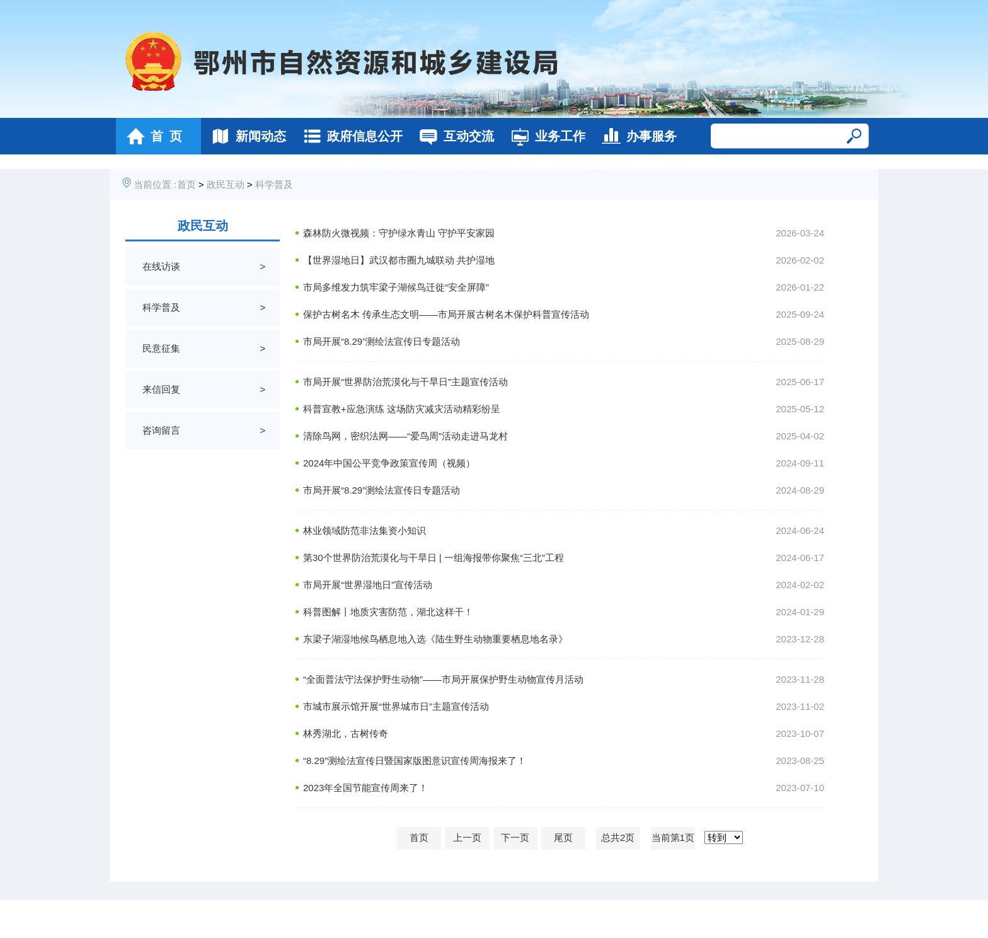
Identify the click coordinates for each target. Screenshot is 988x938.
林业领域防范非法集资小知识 (364, 530)
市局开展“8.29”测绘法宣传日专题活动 (381, 341)
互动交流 (453, 136)
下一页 (515, 837)
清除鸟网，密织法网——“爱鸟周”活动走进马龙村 (405, 436)
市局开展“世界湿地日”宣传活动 (367, 584)
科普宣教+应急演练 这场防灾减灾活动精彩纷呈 (401, 408)
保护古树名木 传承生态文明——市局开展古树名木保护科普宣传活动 (446, 314)
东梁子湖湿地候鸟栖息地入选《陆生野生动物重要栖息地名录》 (435, 639)
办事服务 (636, 136)
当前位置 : (155, 184)
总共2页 (618, 837)
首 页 (151, 136)
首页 (186, 184)
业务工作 (544, 136)
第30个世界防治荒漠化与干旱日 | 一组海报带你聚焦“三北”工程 (433, 557)
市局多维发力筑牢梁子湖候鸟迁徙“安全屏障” (396, 287)
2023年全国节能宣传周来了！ (365, 787)
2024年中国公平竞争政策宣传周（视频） (389, 463)
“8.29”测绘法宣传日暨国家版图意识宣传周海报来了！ (414, 760)
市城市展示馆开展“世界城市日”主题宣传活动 (396, 706)
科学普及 (274, 184)
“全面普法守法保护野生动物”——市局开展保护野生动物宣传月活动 (443, 679)
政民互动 (225, 184)
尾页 (563, 837)
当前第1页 (673, 837)
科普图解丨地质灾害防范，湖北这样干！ (388, 611)
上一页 (467, 837)
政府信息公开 (349, 136)
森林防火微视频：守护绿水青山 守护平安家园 (399, 233)
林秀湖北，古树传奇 (345, 733)
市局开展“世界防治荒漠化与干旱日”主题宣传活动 (405, 381)
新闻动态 (245, 136)
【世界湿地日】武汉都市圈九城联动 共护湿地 (399, 260)
